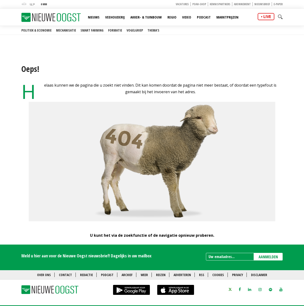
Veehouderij (115, 17)
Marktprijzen (227, 17)
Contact (65, 275)
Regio (171, 17)
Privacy (237, 275)
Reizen (161, 275)
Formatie (115, 30)
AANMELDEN (268, 257)
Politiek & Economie (36, 30)
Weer (144, 275)
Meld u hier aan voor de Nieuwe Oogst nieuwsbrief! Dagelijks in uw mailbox (86, 256)
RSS (201, 275)
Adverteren (182, 275)
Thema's (153, 30)
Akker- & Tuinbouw (146, 17)
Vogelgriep (135, 30)
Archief (127, 275)
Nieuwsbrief (262, 4)
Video (186, 17)
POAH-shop (199, 4)
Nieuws (94, 17)
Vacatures (182, 4)
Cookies (218, 275)
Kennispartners (220, 4)
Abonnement (242, 4)
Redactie (86, 275)
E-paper (278, 4)
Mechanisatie (66, 30)
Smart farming (92, 30)
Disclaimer (259, 275)
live (267, 16)
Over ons (44, 275)
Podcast (204, 17)
